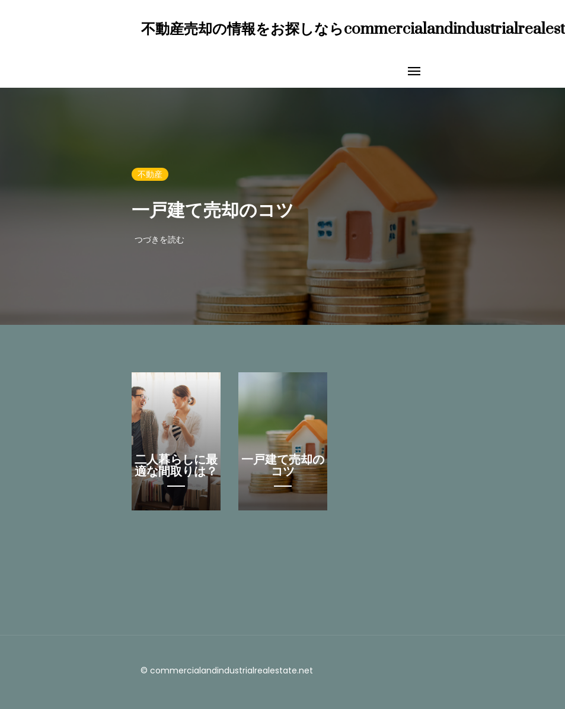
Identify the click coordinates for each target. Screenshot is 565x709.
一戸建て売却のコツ (213, 211)
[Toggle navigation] (414, 71)
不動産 (150, 174)
